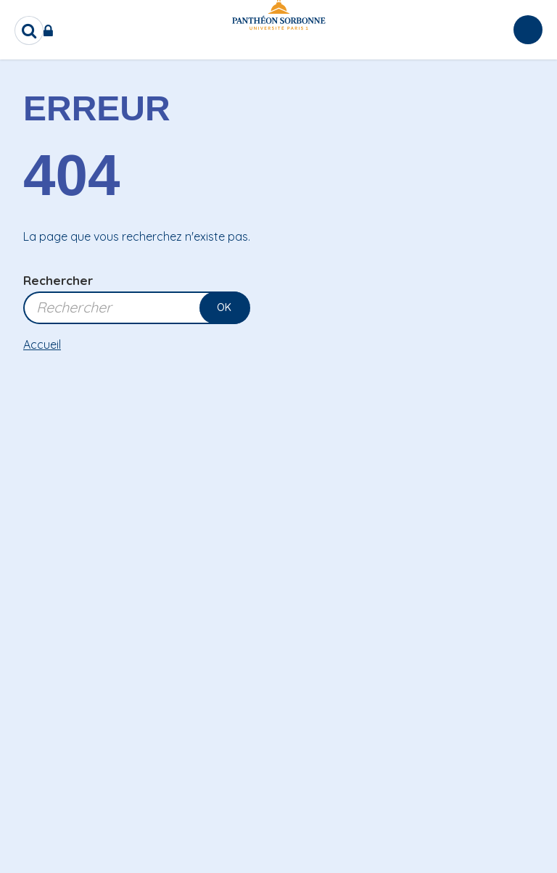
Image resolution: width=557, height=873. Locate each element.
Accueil (42, 344)
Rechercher (58, 280)
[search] (29, 30)
